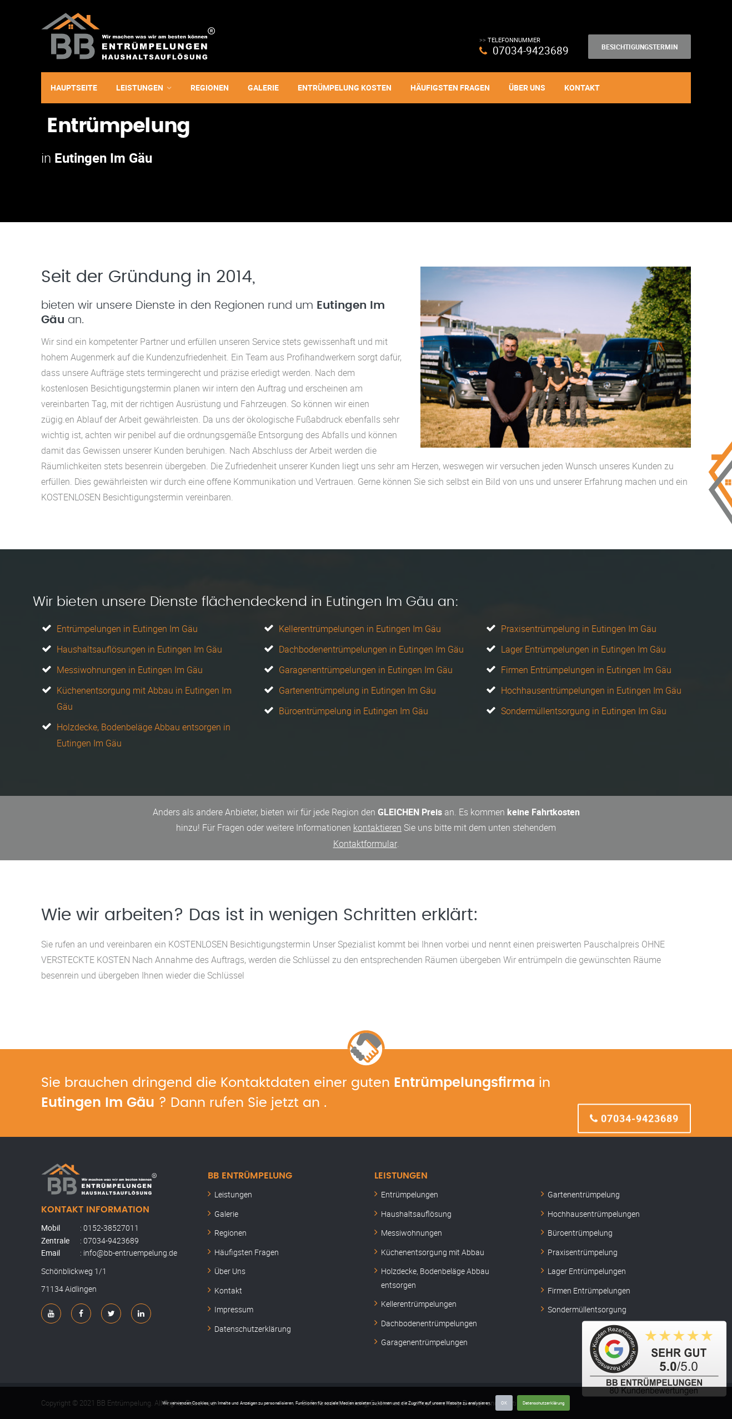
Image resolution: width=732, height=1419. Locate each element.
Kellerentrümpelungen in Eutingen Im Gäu (360, 629)
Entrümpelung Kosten (345, 87)
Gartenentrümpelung (584, 1190)
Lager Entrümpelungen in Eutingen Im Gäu (583, 649)
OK (504, 1403)
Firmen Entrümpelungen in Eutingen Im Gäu (586, 669)
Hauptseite (74, 87)
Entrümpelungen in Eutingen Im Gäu (127, 629)
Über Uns (527, 87)
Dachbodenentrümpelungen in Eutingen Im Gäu (371, 649)
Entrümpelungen (409, 1190)
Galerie (263, 87)
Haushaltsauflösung (416, 1209)
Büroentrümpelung (580, 1228)
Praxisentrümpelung (583, 1247)
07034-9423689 (530, 50)
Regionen (209, 87)
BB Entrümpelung (250, 1170)
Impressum (233, 1305)
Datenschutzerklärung (543, 1403)
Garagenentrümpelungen (424, 1337)
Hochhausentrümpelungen (594, 1209)
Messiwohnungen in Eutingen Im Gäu (130, 669)
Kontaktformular (365, 839)
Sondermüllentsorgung (587, 1305)
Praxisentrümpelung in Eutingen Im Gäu (578, 629)
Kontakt (582, 87)
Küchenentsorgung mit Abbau (432, 1247)
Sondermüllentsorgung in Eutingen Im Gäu (583, 709)
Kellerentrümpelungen (419, 1299)
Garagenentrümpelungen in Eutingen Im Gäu (366, 669)
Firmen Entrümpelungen (589, 1285)
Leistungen (139, 87)
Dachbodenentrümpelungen (429, 1318)
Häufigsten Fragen (450, 87)
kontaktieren (377, 824)
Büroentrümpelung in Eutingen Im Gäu (353, 709)
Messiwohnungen (411, 1228)
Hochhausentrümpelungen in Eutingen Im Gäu (591, 689)
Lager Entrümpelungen (587, 1266)
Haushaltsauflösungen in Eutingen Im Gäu (139, 649)
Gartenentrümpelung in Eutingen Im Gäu (357, 689)
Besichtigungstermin (639, 46)
